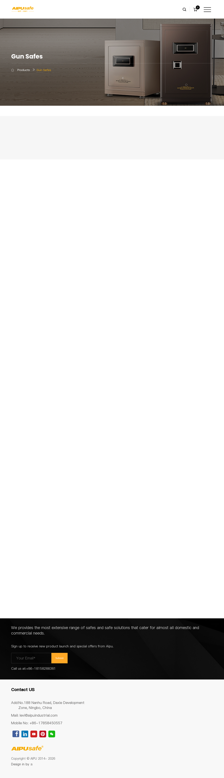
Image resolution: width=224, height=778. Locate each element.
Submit (59, 658)
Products (23, 70)
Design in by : (22, 764)
